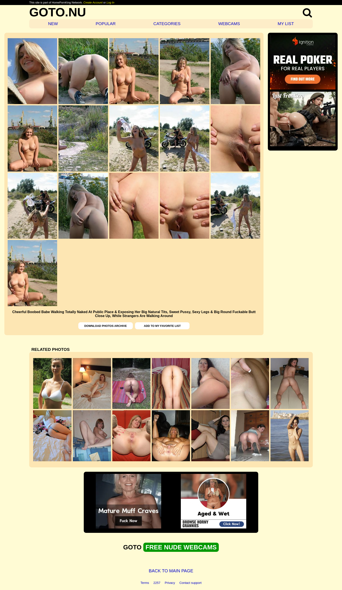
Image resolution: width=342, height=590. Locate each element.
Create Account (93, 2)
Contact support (190, 583)
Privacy (170, 583)
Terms (144, 583)
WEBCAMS (229, 23)
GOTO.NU (57, 12)
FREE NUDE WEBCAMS (181, 547)
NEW (53, 23)
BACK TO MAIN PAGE (171, 570)
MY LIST (286, 23)
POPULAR (106, 23)
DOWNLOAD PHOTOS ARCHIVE (105, 326)
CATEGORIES (166, 23)
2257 (156, 583)
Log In (110, 2)
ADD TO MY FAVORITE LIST (162, 326)
